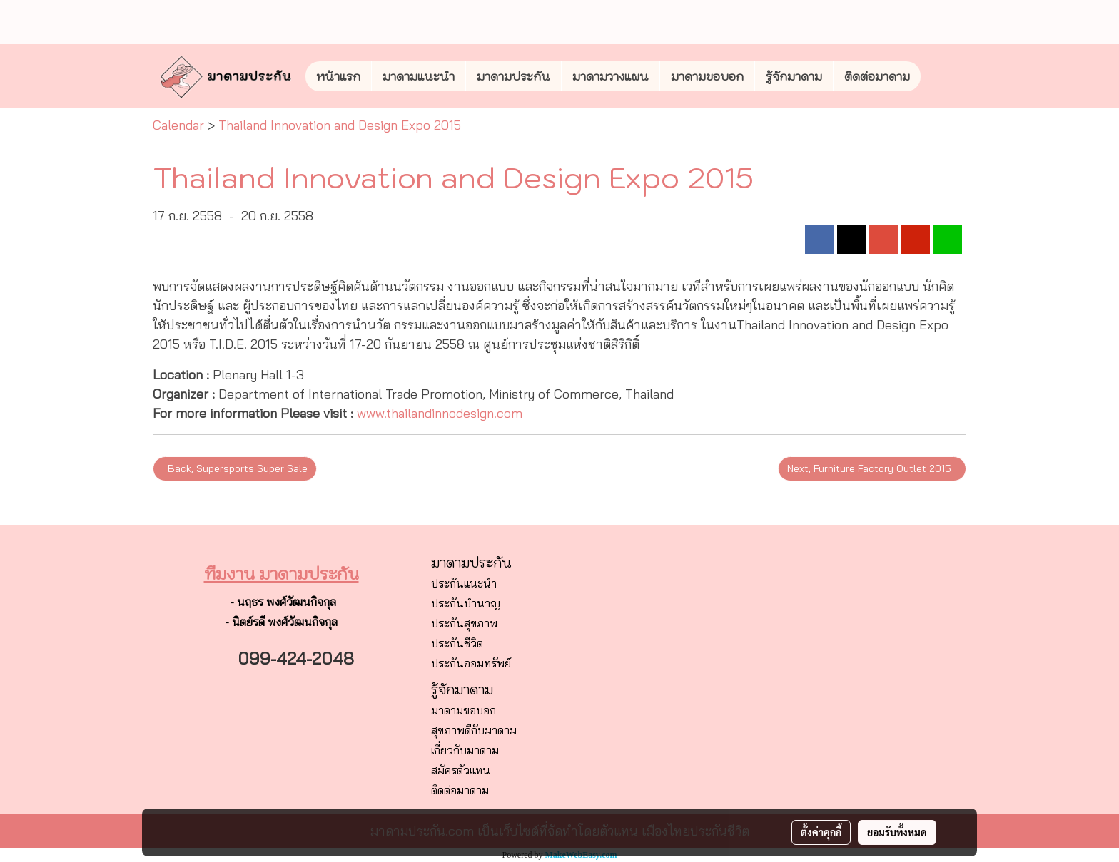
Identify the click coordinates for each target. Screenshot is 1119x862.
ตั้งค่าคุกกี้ (821, 832)
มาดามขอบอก (707, 76)
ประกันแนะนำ (464, 583)
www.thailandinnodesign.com (439, 413)
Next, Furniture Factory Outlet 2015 (872, 468)
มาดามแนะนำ (419, 76)
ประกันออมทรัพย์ (471, 663)
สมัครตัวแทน (460, 770)
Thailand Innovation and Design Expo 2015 (339, 125)
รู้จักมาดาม (794, 76)
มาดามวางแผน (610, 76)
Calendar (178, 125)
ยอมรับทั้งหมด (897, 832)
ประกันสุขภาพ (464, 623)
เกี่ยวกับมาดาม (465, 750)
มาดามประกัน (513, 76)
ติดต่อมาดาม (877, 76)
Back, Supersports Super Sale (235, 468)
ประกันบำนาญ (465, 603)
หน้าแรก (338, 76)
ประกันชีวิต (457, 643)
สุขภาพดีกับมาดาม (474, 730)
